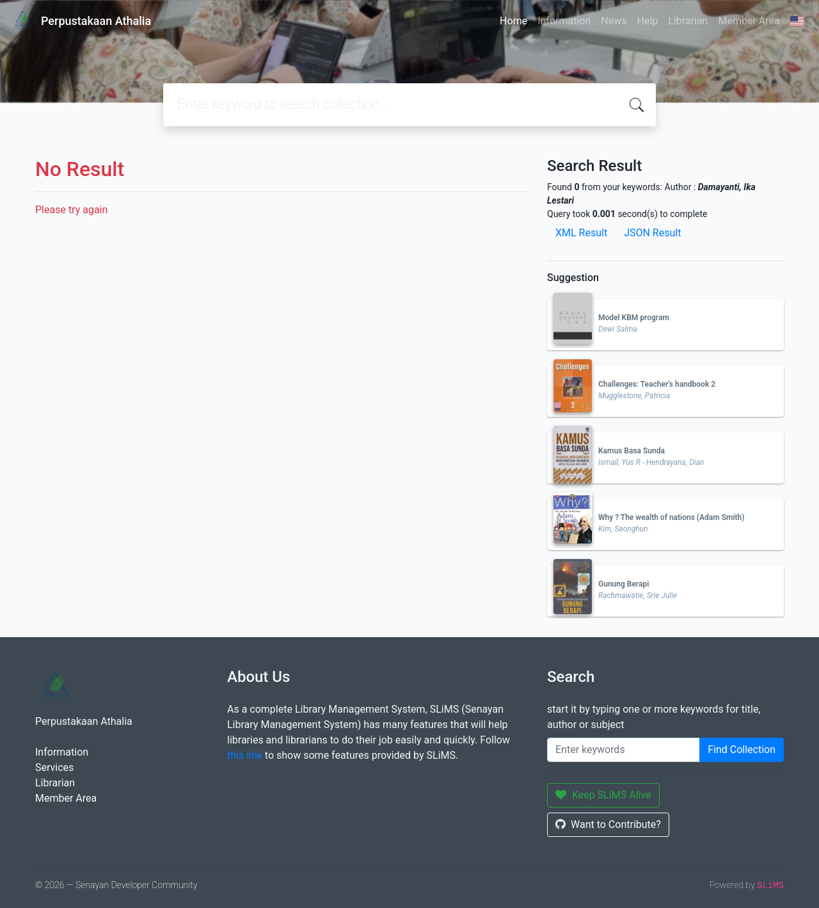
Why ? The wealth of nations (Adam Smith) (671, 517)
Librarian (688, 21)
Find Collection (741, 749)
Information (564, 21)
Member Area (748, 21)
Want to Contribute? (608, 824)
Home (513, 21)
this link (244, 755)
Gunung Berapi (623, 584)
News (613, 21)
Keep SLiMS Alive (603, 795)
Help (647, 21)
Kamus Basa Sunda (631, 450)
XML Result (581, 233)
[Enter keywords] (623, 750)
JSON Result (652, 233)
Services (54, 767)
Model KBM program (633, 317)
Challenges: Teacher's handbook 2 (656, 384)
